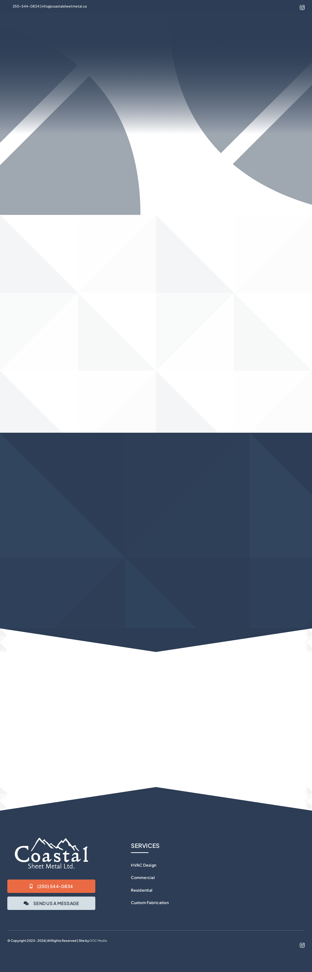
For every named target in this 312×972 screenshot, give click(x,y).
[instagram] (302, 7)
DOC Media (98, 941)
